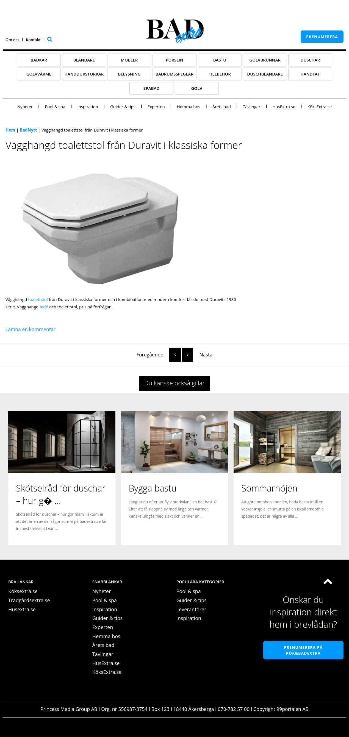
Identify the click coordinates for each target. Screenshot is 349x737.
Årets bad (221, 106)
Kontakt (33, 39)
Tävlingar (251, 106)
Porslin (174, 60)
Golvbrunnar (265, 60)
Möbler (129, 60)
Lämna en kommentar (30, 329)
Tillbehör (220, 74)
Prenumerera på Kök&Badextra (303, 650)
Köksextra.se (23, 591)
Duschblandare (265, 74)
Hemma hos (188, 106)
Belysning (129, 74)
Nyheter (25, 106)
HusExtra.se (283, 106)
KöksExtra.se (319, 106)
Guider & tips (122, 106)
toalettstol (38, 299)
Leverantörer (191, 609)
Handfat (310, 74)
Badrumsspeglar (174, 74)
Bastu (219, 60)
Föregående (159, 354)
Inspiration (87, 106)
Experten (156, 106)
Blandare (84, 60)
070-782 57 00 (234, 709)
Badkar (39, 60)
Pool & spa (55, 106)
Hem (10, 130)
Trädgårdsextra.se (29, 600)
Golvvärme (38, 74)
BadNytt (28, 130)
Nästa (197, 354)
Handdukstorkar (84, 74)
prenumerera (322, 36)
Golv (196, 88)
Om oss (12, 39)
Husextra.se (22, 609)
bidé (44, 306)
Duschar (310, 60)
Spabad (151, 88)
